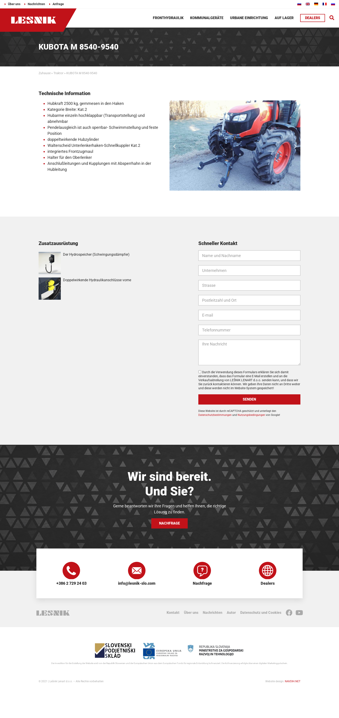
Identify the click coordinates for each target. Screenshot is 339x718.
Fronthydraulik (168, 18)
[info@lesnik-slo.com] (137, 571)
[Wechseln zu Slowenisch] (299, 4)
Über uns (191, 613)
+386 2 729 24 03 (71, 583)
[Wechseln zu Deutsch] (316, 4)
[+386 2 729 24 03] (71, 571)
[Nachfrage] (202, 571)
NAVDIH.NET (292, 681)
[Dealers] (268, 571)
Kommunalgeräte (206, 18)
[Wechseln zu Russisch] (333, 4)
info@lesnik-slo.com (137, 583)
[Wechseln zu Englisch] (308, 4)
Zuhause (45, 73)
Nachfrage (202, 583)
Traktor (58, 73)
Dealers (268, 583)
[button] (332, 18)
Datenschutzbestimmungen (215, 415)
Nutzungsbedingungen (251, 415)
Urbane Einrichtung (249, 18)
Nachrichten (212, 613)
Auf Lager (284, 18)
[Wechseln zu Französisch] (324, 4)
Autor (231, 613)
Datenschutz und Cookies (260, 613)
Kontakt (173, 613)
